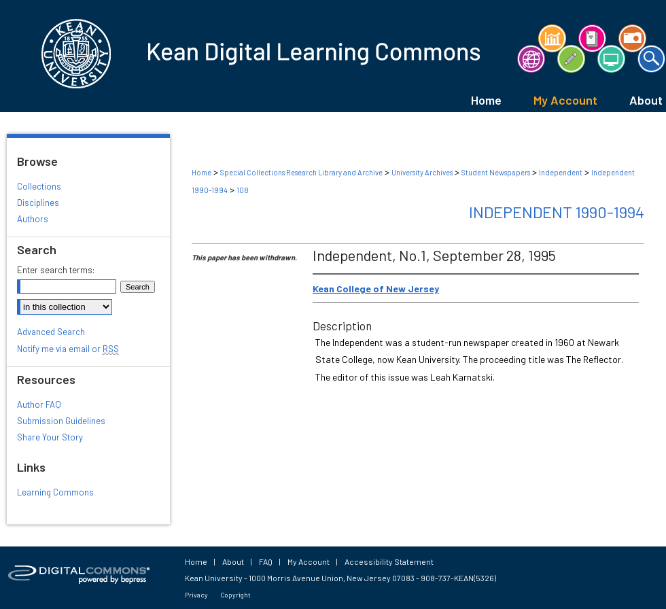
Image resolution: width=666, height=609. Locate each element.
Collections (39, 186)
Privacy (196, 595)
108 (242, 190)
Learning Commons (55, 492)
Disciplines (38, 202)
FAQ (266, 561)
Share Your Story (50, 437)
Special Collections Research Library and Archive (301, 172)
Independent (560, 172)
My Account (308, 561)
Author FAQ (39, 404)
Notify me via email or (68, 348)
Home (201, 172)
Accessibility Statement (389, 561)
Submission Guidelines (61, 420)
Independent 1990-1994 (556, 212)
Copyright (235, 595)
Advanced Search (51, 331)
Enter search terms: (55, 269)
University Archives (422, 172)
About (233, 561)
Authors (32, 218)
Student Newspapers (495, 172)
